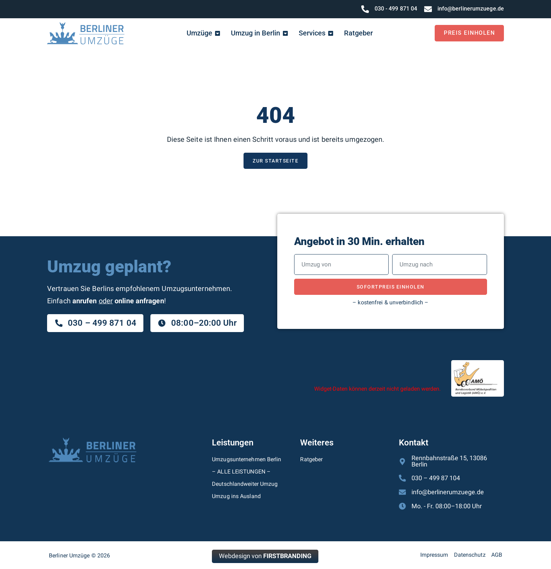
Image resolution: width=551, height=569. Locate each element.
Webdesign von (265, 556)
